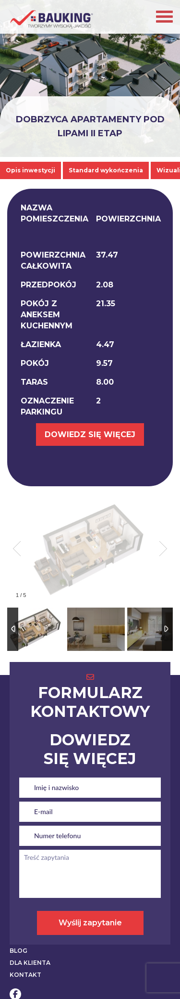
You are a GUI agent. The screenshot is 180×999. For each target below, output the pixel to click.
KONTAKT (25, 974)
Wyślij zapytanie (90, 922)
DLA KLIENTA (30, 962)
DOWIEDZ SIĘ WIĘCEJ (90, 434)
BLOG (18, 950)
